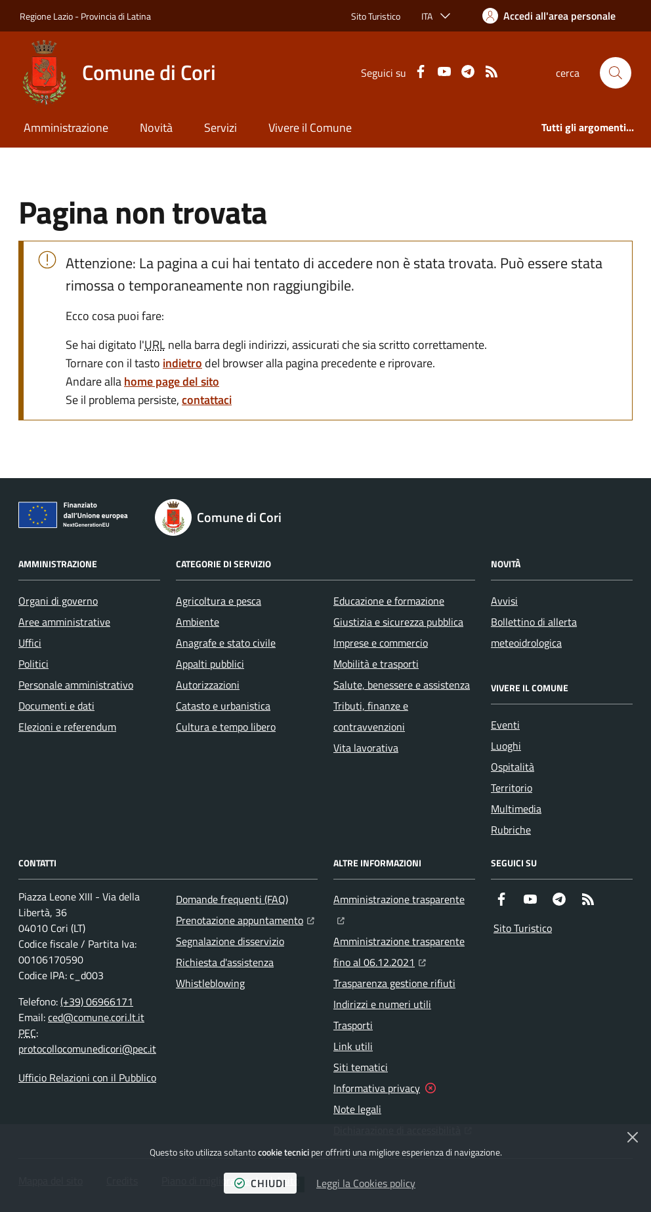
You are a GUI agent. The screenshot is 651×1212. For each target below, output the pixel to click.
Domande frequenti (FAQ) (232, 899)
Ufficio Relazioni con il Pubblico (87, 1077)
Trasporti (353, 1025)
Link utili (353, 1046)
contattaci (207, 400)
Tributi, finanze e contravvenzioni (370, 716)
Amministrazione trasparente (404, 898)
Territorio (511, 788)
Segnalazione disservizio (230, 941)
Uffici (29, 643)
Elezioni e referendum (67, 727)
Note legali (357, 1109)
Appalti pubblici (210, 664)
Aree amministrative (64, 622)
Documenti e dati (56, 706)
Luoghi (506, 746)
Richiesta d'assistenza (225, 962)
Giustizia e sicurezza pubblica (398, 622)
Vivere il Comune (310, 127)
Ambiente (197, 622)
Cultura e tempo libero (226, 727)
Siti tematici (360, 1067)
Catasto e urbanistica (223, 706)
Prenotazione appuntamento (245, 919)
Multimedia (516, 809)
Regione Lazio (46, 16)
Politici (33, 664)
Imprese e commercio (380, 643)
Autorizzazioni (208, 685)
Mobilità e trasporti (376, 664)
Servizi (220, 127)
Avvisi (504, 601)
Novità (156, 127)
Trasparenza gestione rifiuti (394, 983)
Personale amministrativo (75, 685)
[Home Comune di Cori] (118, 73)
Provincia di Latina (116, 16)
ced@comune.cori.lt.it (96, 1017)
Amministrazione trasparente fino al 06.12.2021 (404, 951)
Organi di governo (58, 601)
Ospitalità (512, 767)
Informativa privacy (376, 1088)
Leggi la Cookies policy (365, 1183)
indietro (182, 363)
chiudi (260, 1183)
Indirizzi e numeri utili (382, 1004)
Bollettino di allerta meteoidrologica (534, 632)
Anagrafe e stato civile (226, 643)
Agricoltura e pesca (218, 601)
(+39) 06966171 (96, 1001)
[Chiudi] (632, 1137)
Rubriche (511, 830)
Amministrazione (66, 127)
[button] (615, 73)
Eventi (505, 725)
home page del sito (171, 381)
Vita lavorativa (365, 748)
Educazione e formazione (388, 601)
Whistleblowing (210, 983)
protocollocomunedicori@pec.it (87, 1049)
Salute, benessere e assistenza (401, 685)
